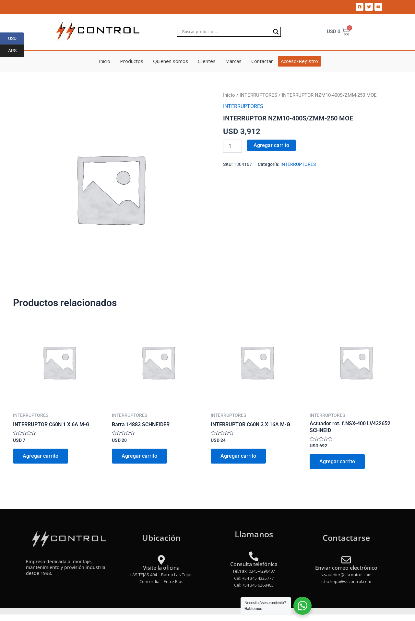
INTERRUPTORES (258, 95)
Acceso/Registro (299, 61)
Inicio (104, 61)
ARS (16, 51)
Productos (131, 61)
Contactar (262, 61)
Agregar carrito (271, 145)
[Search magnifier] (275, 31)
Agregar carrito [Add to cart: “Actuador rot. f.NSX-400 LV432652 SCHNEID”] (337, 461)
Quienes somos (170, 61)
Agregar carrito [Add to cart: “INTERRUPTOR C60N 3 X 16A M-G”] (238, 456)
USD (16, 38)
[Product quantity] (232, 146)
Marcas (233, 61)
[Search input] (226, 31)
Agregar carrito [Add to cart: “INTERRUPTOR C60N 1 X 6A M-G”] (40, 456)
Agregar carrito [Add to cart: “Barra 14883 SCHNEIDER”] (139, 456)
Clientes (207, 61)
